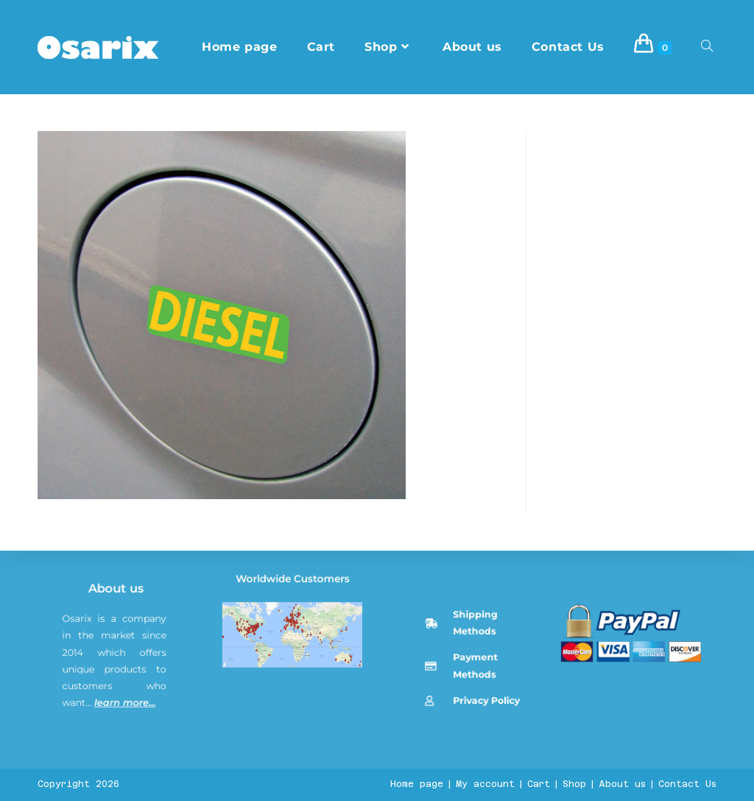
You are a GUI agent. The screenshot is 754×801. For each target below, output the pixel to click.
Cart (538, 784)
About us (120, 726)
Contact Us (687, 784)
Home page (416, 784)
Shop (574, 784)
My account (485, 784)
